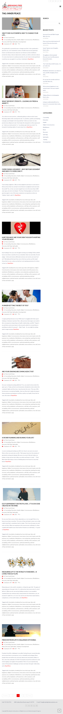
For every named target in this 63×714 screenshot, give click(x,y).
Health (18, 39)
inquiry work (35, 65)
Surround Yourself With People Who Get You (51, 35)
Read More (31, 59)
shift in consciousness (13, 72)
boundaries (12, 63)
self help (26, 70)
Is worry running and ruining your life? (18, 438)
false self (33, 63)
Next (29, 695)
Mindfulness (36, 39)
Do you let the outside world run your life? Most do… (51, 80)
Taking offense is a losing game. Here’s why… (51, 96)
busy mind (25, 63)
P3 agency (38, 711)
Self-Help (9, 41)
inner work (29, 65)
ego (29, 63)
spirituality (21, 74)
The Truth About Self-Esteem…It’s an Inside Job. (52, 64)
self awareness (20, 70)
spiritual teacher (14, 74)
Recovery (4, 41)
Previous (5, 695)
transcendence (28, 74)
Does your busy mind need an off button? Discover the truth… (51, 42)
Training (19, 646)
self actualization (11, 70)
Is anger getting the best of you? (15, 305)
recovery (4, 70)
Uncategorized (22, 41)
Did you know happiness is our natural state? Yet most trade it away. (51, 88)
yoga (12, 76)
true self (35, 74)
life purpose (32, 270)
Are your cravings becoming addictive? (18, 371)
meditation (12, 67)
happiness (4, 65)
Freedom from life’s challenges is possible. (19, 640)
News (3, 646)
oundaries (17, 272)
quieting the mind (35, 67)
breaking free (18, 63)
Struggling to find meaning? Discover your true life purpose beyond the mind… (51, 57)
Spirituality (15, 41)
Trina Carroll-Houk (9, 37)
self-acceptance (33, 70)
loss (8, 67)
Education (13, 39)
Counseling (8, 39)
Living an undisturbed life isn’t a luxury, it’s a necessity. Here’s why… (52, 103)
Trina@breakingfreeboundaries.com (48, 702)
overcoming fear (26, 67)
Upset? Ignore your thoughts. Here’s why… (50, 49)
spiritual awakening (25, 72)
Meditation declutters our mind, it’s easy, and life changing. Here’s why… (52, 72)
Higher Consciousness (26, 39)
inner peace (23, 65)
